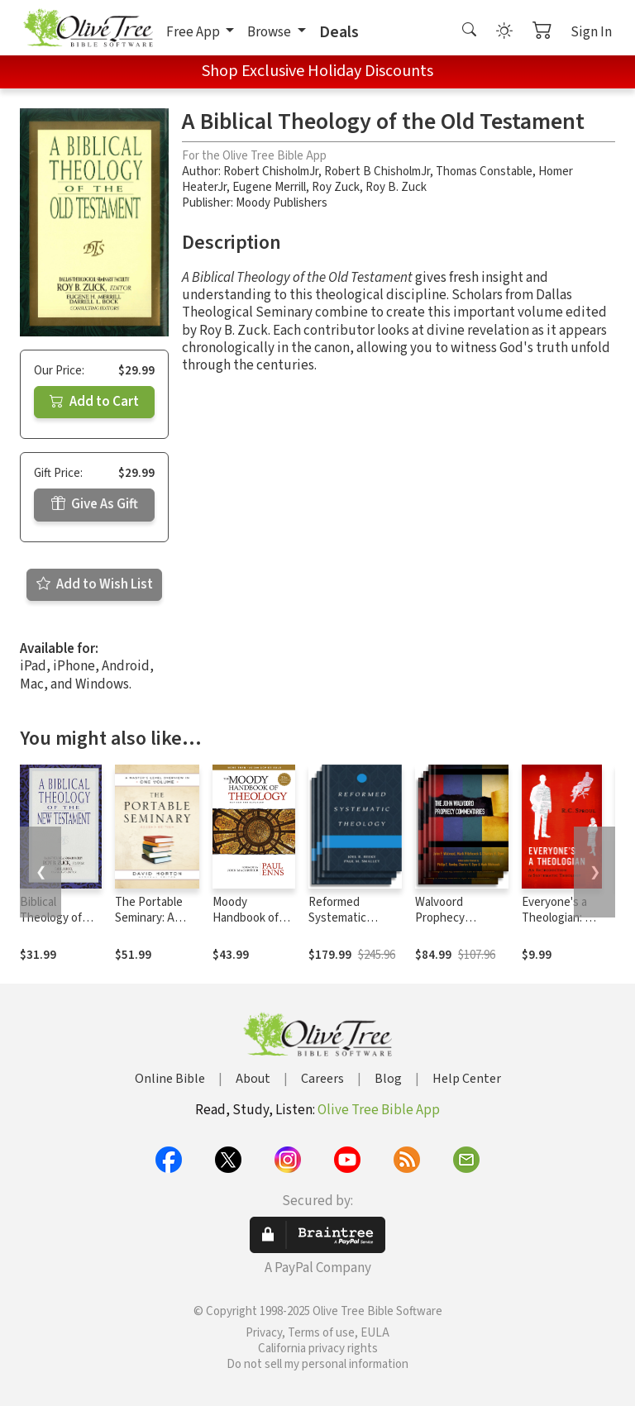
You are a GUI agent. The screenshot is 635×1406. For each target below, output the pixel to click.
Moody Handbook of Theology (245, 918)
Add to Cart (94, 402)
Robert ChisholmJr (270, 171)
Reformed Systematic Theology (337, 918)
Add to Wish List (94, 584)
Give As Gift (94, 504)
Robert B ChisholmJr (377, 171)
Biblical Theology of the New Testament (51, 926)
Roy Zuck (336, 187)
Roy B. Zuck (396, 187)
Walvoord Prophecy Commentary (448, 918)
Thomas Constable (484, 171)
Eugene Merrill (269, 187)
